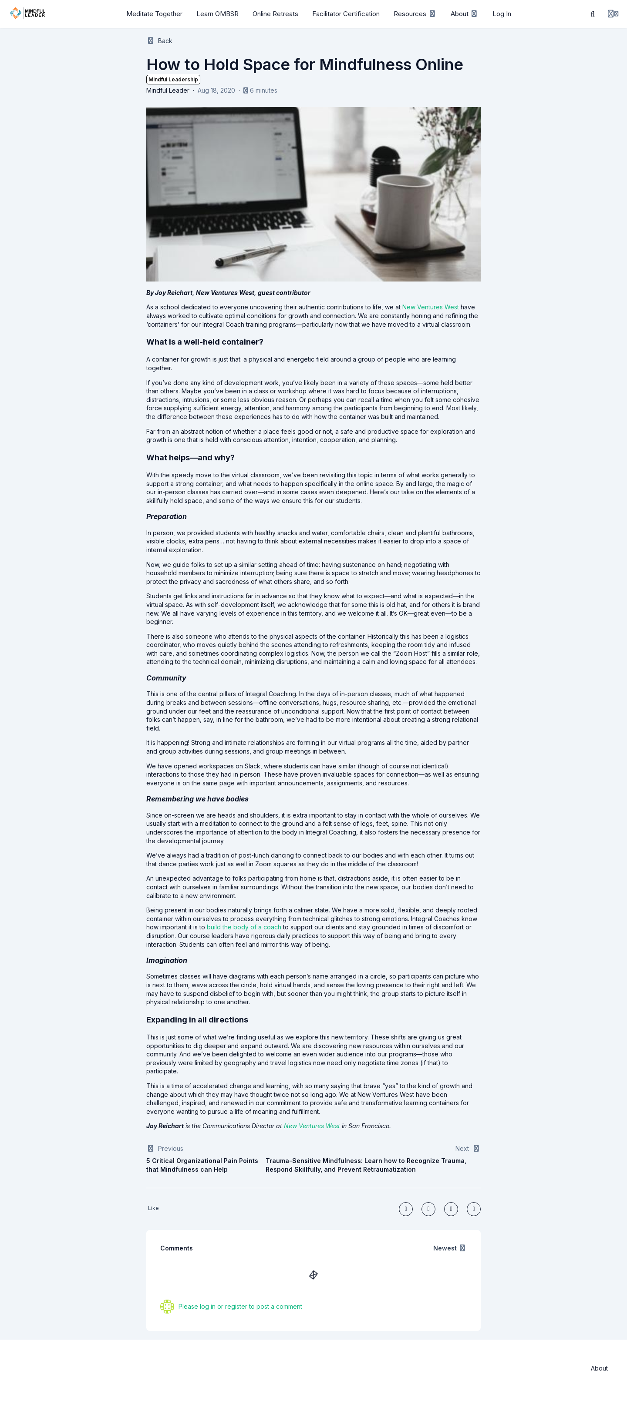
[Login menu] (613, 14)
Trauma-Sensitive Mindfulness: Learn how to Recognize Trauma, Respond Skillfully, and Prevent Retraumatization (366, 1165)
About (599, 1368)
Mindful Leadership (173, 79)
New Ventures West (312, 1125)
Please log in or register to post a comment (240, 1306)
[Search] (592, 14)
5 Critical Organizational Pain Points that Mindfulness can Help (202, 1165)
